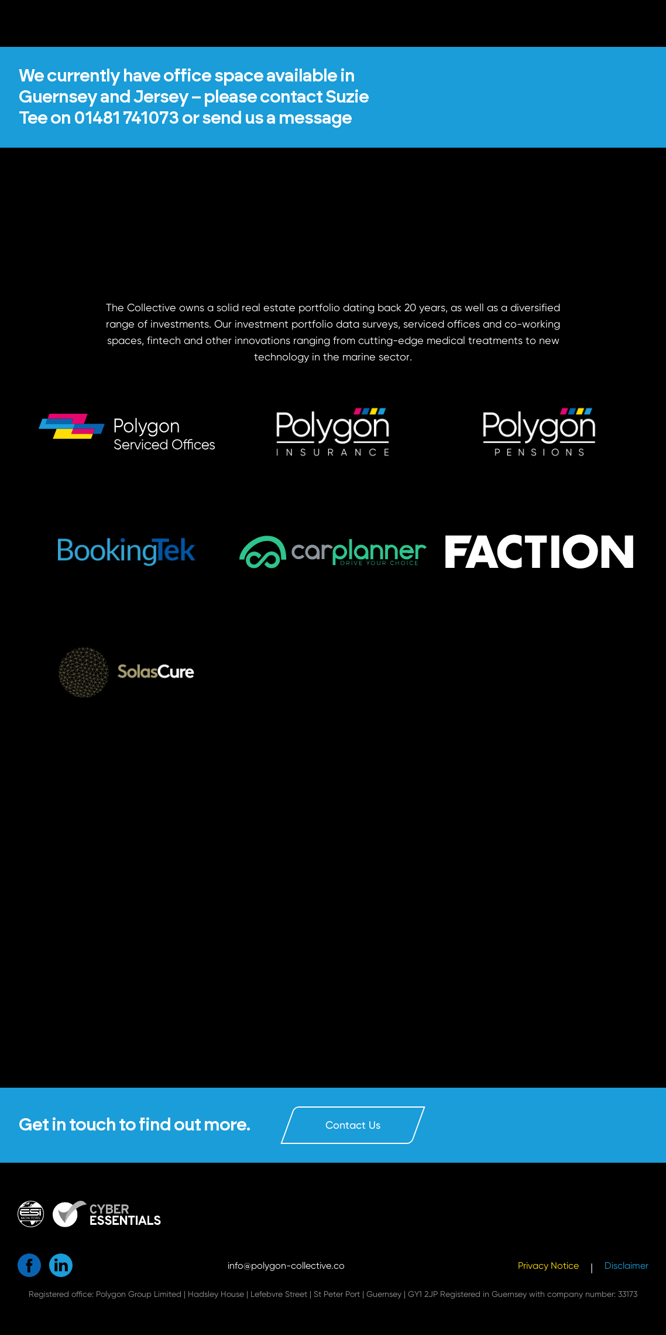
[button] (126, 552)
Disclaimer (626, 1265)
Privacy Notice (548, 1265)
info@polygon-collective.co (286, 1265)
